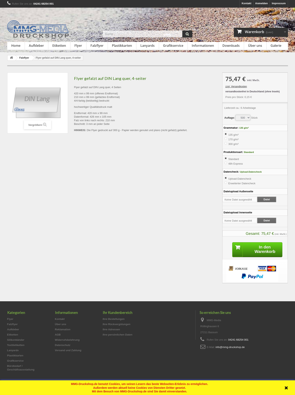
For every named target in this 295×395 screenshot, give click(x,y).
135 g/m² (233, 134)
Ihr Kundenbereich (117, 312)
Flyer (78, 45)
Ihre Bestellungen (114, 319)
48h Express (235, 163)
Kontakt (246, 3)
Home (15, 45)
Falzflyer (96, 45)
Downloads (231, 45)
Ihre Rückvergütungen (116, 324)
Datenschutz (62, 345)
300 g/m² (233, 144)
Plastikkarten (122, 45)
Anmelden (261, 3)
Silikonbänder (15, 339)
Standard (233, 159)
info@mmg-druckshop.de (230, 347)
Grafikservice (173, 45)
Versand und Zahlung (68, 350)
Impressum (279, 3)
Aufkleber (36, 45)
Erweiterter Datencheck (241, 183)
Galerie (276, 45)
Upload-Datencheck (239, 178)
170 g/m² (233, 139)
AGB (58, 334)
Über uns (255, 45)
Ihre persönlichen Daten (117, 334)
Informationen (203, 45)
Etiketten (59, 45)
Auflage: (229, 117)
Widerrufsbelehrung (67, 339)
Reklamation (62, 329)
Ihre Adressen (111, 329)
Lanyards (147, 45)
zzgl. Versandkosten (236, 86)
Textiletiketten (15, 345)
